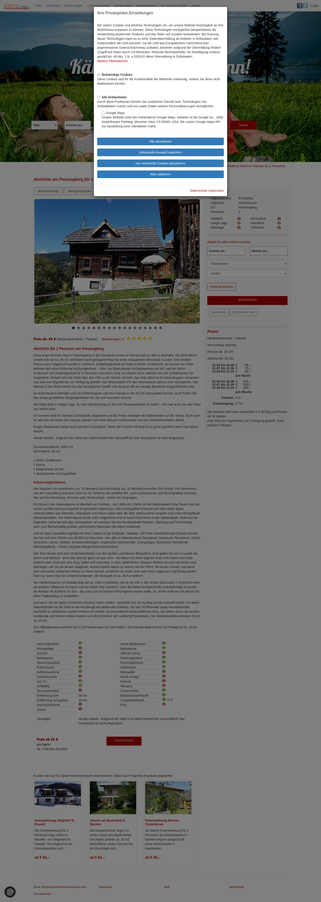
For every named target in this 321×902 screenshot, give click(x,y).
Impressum (216, 190)
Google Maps (113, 113)
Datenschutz (199, 190)
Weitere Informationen (112, 61)
